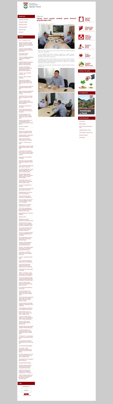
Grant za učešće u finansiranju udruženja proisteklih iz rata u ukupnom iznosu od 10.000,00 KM (25, 265)
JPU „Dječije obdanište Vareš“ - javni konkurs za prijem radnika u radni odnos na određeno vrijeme (26, 355)
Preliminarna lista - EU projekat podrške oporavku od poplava (25, 205)
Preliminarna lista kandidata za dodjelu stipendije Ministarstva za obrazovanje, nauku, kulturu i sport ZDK (25, 82)
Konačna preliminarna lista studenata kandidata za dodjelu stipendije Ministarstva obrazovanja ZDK (26, 63)
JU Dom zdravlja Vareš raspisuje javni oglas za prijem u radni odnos (26, 166)
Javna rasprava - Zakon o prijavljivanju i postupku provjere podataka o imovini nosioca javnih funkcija (25, 350)
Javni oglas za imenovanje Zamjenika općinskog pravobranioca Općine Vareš (26, 87)
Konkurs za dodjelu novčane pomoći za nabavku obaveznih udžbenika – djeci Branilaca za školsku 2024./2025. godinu (26, 377)
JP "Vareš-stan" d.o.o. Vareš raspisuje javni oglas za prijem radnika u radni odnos (26, 337)
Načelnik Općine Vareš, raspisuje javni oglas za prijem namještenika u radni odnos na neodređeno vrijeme (26, 224)
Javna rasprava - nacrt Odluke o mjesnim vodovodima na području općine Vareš (25, 253)
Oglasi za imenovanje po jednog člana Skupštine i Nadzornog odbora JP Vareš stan (26, 92)
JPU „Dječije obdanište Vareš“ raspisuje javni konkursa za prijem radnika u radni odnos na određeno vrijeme (25, 331)
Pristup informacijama (83, 135)
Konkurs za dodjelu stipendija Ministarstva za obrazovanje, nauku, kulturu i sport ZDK (25, 284)
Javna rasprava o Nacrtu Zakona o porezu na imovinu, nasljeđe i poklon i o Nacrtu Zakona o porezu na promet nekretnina (26, 152)
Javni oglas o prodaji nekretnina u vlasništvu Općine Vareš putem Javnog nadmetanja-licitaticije (25, 366)
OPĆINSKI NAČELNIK (25, 11)
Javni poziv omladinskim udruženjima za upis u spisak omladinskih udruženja (26, 58)
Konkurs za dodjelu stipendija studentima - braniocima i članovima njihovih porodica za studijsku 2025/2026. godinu (26, 176)
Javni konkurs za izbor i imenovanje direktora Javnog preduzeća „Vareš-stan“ (25, 97)
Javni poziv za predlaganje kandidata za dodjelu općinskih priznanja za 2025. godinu (26, 234)
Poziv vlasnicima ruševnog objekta (25, 345)
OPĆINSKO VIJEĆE (50, 11)
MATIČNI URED (75, 11)
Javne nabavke (82, 121)
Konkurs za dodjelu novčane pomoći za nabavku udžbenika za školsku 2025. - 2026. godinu (26, 201)
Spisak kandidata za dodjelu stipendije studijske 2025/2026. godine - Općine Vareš (26, 147)
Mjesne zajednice (82, 123)
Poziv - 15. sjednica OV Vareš (24, 40)
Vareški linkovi (82, 137)
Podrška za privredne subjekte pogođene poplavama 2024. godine (25, 139)
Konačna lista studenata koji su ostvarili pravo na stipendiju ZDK (25, 197)
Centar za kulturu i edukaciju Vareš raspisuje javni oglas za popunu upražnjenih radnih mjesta (25, 229)
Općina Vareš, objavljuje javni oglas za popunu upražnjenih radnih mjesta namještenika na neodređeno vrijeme (26, 279)
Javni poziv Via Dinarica (23, 126)
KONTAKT (84, 11)
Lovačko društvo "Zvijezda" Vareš (85, 132)
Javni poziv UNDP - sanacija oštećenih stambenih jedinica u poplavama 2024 (24, 322)
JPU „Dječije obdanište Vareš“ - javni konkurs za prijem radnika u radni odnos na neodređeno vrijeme (26, 170)
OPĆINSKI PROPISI (63, 11)
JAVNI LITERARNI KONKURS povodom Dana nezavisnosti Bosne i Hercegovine (26, 110)
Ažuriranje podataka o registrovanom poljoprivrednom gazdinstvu (26, 136)
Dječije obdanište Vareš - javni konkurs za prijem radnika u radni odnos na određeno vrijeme (25, 313)
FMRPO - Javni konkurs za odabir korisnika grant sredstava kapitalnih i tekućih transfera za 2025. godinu (26, 274)
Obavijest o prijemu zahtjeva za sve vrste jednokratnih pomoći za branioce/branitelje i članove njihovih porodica (26, 122)
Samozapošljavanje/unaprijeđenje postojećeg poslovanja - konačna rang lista (26, 342)
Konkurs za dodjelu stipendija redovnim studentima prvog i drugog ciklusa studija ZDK (26, 102)
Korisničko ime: (26, 386)
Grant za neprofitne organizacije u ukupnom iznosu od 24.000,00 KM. (25, 261)
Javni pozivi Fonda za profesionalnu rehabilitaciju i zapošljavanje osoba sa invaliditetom (26, 304)
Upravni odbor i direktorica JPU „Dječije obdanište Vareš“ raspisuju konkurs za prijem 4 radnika (25, 181)
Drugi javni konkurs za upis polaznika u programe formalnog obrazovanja (26, 327)
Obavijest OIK (21, 128)
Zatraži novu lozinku (27, 395)
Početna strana (40, 16)
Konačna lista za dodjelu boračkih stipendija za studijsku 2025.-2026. (25, 132)
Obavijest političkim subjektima (25, 362)
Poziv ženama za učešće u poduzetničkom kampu (24, 54)
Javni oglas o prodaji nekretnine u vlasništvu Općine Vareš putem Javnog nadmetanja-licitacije (25, 243)
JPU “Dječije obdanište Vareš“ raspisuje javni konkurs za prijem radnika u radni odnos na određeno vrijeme (25, 293)
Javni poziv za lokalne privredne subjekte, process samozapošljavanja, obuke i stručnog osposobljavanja (26, 318)
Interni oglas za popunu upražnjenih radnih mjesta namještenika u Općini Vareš (26, 162)
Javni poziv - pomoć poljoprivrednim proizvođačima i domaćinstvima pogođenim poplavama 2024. (26, 248)
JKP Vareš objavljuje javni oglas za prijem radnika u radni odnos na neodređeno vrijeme (25, 239)
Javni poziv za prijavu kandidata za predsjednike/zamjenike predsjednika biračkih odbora (26, 50)
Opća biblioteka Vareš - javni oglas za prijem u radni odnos (26, 360)
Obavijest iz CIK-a (22, 216)
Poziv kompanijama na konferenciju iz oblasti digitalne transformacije (25, 309)
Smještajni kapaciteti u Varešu (85, 130)
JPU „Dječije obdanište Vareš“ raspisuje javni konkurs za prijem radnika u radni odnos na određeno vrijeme (25, 116)
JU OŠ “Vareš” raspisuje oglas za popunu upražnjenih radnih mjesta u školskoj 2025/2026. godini (25, 209)
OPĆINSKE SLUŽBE (38, 11)
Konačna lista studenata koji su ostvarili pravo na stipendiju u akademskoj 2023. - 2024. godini (25, 371)
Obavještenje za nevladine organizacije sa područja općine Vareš (26, 220)
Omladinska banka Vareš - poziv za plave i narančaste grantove (25, 193)
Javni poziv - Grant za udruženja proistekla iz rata (25, 73)
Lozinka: (26, 390)
